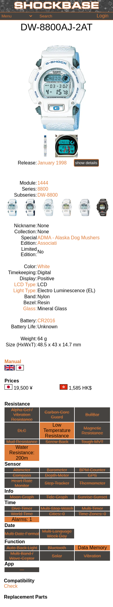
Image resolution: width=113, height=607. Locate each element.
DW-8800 (47, 195)
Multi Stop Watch (57, 508)
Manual (13, 361)
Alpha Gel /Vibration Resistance (22, 414)
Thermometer (92, 483)
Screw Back (57, 441)
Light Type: (25, 290)
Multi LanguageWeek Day (57, 533)
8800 (42, 189)
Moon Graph (22, 497)
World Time (22, 513)
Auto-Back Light (22, 547)
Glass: (30, 308)
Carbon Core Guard (57, 414)
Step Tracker (57, 483)
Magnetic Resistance (92, 430)
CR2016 (46, 320)
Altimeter (21, 470)
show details (86, 163)
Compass (22, 475)
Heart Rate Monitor (22, 483)
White (43, 266)
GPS (92, 475)
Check (10, 586)
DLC (21, 430)
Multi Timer (92, 508)
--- (22, 569)
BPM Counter (92, 470)
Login (102, 15)
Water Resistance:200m (22, 453)
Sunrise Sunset (92, 497)
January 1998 (52, 162)
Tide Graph (56, 497)
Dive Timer (21, 508)
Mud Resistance (21, 441)
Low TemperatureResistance (57, 430)
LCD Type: (25, 284)
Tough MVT (92, 441)
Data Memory (92, 547)
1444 (42, 182)
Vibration (92, 555)
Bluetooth (57, 547)
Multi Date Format (22, 533)
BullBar (92, 414)
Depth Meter (57, 475)
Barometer (57, 470)
